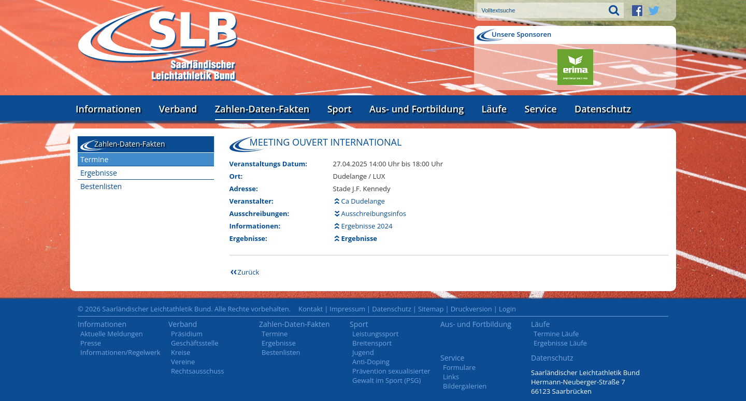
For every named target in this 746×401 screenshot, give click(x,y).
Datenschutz (603, 109)
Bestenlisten (101, 186)
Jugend (363, 352)
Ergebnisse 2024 (367, 226)
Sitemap (431, 308)
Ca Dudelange (363, 201)
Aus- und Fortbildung (416, 109)
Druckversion (471, 308)
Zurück (249, 272)
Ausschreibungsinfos (373, 213)
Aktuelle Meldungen (111, 333)
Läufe (494, 109)
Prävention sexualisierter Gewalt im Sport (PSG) (391, 375)
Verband (178, 109)
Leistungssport (375, 333)
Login (507, 308)
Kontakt (310, 308)
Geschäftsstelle (195, 343)
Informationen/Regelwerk (120, 352)
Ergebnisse (98, 173)
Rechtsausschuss (197, 371)
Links (451, 376)
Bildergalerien (464, 386)
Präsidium (187, 333)
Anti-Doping (371, 361)
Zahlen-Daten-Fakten (262, 109)
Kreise (180, 352)
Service (541, 109)
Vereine (183, 361)
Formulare (459, 367)
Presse (90, 343)
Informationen (108, 109)
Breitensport (372, 343)
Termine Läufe (556, 333)
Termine (94, 159)
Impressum (347, 308)
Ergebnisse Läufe (560, 343)
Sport (339, 109)
